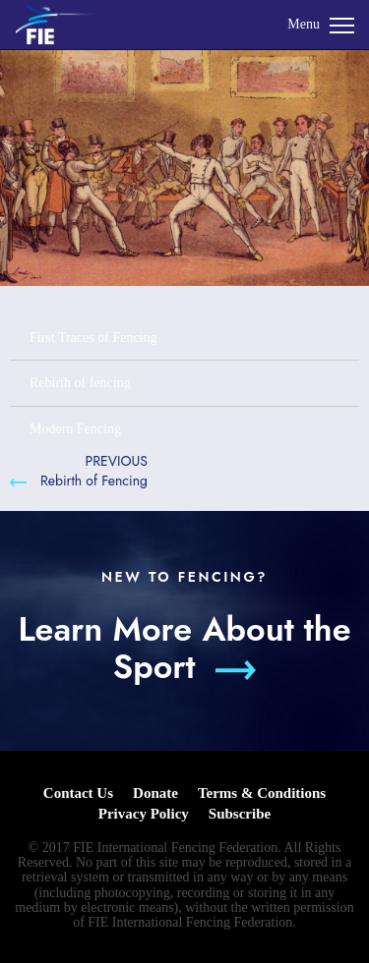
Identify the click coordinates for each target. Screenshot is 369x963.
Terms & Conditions (262, 793)
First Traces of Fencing (93, 337)
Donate (155, 793)
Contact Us (78, 793)
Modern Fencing (75, 429)
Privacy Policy (143, 813)
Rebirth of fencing (80, 382)
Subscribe (240, 813)
